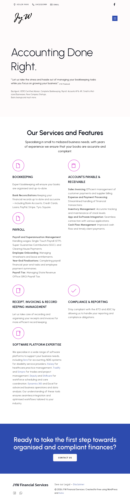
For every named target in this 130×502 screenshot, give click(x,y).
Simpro (21, 370)
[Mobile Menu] (114, 17)
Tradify (56, 366)
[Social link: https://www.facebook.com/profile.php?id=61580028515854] (114, 4)
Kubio (61, 491)
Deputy (34, 374)
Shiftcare (47, 374)
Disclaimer (78, 482)
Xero (25, 358)
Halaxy (50, 362)
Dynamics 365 (35, 382)
